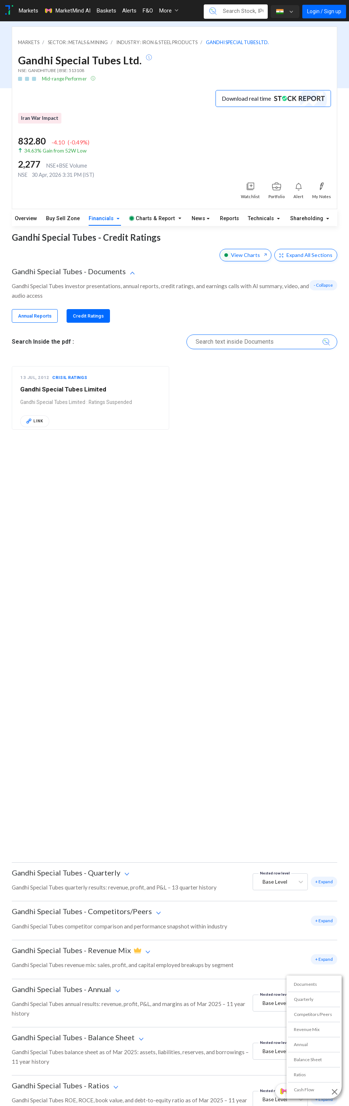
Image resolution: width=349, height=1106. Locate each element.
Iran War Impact (39, 118)
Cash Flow (304, 1089)
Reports (229, 218)
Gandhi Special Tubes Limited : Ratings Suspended (76, 402)
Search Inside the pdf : (43, 341)
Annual (301, 1044)
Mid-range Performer (65, 79)
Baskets (106, 10)
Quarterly (303, 999)
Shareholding (307, 218)
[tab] (35, 316)
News (198, 218)
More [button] (168, 10)
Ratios (300, 1074)
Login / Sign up (324, 11)
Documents (305, 984)
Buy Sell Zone (63, 218)
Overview (26, 218)
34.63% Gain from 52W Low (55, 151)
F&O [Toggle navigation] (147, 10)
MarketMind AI (67, 10)
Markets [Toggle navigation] (28, 10)
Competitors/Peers (313, 1014)
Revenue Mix (307, 1029)
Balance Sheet (308, 1059)
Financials (102, 218)
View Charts (245, 255)
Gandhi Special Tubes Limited (63, 389)
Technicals (261, 218)
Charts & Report (152, 218)
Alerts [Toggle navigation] (129, 10)
